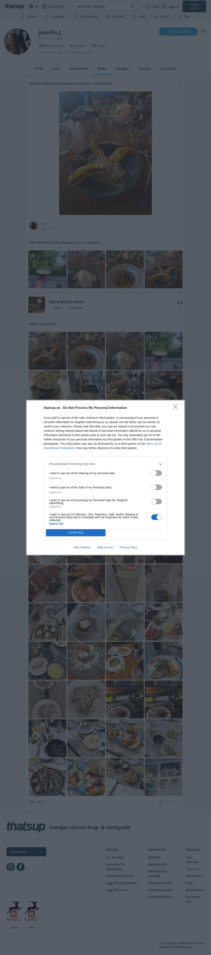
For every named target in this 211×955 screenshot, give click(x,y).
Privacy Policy (129, 547)
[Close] (177, 408)
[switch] (156, 473)
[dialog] (105, 477)
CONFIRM (75, 532)
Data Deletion (82, 547)
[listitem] (105, 464)
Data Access (105, 547)
